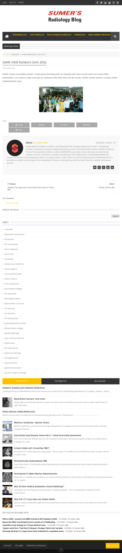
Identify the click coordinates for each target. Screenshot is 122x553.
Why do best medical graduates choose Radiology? (39, 481)
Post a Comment (12, 198)
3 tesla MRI (8, 224)
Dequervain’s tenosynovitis (14, 229)
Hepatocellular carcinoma (14, 299)
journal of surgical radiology (15, 368)
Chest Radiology (37, 35)
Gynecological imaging (13, 284)
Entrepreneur (9, 234)
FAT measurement (11, 239)
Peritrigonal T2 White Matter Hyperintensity (35, 468)
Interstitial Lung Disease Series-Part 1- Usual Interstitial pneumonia (47, 430)
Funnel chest (9, 249)
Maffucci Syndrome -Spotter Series (31, 417)
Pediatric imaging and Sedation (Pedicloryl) (23, 383)
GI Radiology (79, 35)
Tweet (19, 125)
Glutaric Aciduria (10, 274)
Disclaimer (19, 540)
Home (4, 2)
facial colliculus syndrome (14, 333)
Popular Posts (22, 376)
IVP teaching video (11, 313)
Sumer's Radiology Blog (29, 549)
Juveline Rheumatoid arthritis (15, 318)
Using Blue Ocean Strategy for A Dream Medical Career (24, 520)
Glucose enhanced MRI (12, 269)
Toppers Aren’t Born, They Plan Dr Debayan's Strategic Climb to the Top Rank (32, 523)
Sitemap (21, 2)
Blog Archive (100, 376)
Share (41, 125)
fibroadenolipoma (11, 343)
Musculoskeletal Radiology (59, 35)
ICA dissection (9, 308)
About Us (12, 2)
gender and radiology (12, 348)
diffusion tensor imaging (13, 323)
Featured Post (61, 376)
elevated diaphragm (11, 328)
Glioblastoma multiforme (14, 259)
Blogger (116, 549)
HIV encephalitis (10, 289)
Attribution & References (36, 540)
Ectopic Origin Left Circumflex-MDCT (32, 443)
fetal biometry (9, 338)
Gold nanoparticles (11, 279)
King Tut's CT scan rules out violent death (34, 494)
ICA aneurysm (9, 303)
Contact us (112, 540)
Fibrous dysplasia (11, 244)
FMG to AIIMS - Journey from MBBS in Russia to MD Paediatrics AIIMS (29, 514)
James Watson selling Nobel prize (18, 406)
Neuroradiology (20, 35)
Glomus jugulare (10, 264)
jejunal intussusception (13, 363)
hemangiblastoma (11, 353)
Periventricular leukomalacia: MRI (30, 456)
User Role (8, 540)
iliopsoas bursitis (10, 358)
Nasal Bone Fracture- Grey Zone (29, 394)
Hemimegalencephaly (12, 294)
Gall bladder (9, 254)
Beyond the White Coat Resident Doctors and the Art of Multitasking (28, 517)
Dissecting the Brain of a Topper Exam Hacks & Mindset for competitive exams (33, 526)
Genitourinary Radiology (99, 35)
